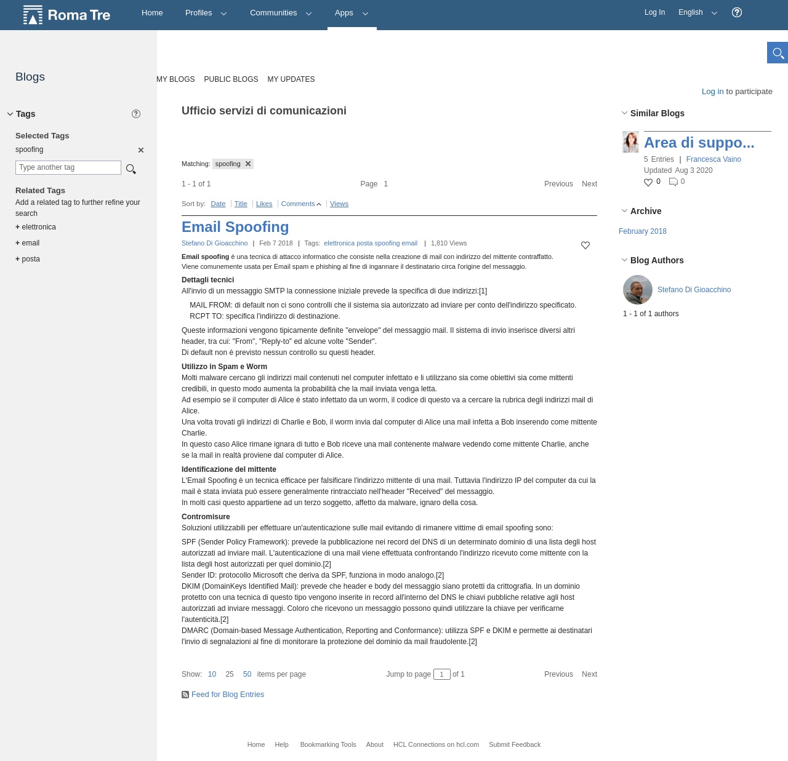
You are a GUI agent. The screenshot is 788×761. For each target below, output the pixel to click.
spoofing (387, 243)
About (375, 744)
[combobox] (68, 168)
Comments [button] (298, 203)
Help (281, 744)
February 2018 (643, 231)
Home (256, 744)
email (409, 243)
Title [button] (241, 203)
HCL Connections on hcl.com (436, 744)
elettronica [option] (35, 227)
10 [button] (212, 674)
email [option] (27, 243)
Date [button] (218, 203)
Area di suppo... (699, 142)
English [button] (695, 8)
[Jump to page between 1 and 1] (442, 674)
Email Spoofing (235, 226)
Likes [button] (264, 203)
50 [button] (247, 674)
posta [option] (27, 259)
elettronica (339, 243)
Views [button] (339, 203)
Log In (655, 12)
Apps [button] (352, 12)
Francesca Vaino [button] (713, 159)
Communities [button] (281, 12)
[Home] (152, 13)
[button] (737, 12)
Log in (713, 91)
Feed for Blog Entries (227, 694)
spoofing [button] (233, 163)
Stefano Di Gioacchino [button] (694, 289)
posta (364, 243)
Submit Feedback (515, 744)
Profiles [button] (206, 12)
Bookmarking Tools (328, 744)
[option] (140, 149)
